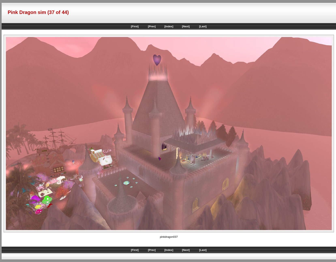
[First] (135, 26)
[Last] (203, 26)
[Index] (168, 26)
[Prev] (152, 26)
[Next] (186, 26)
